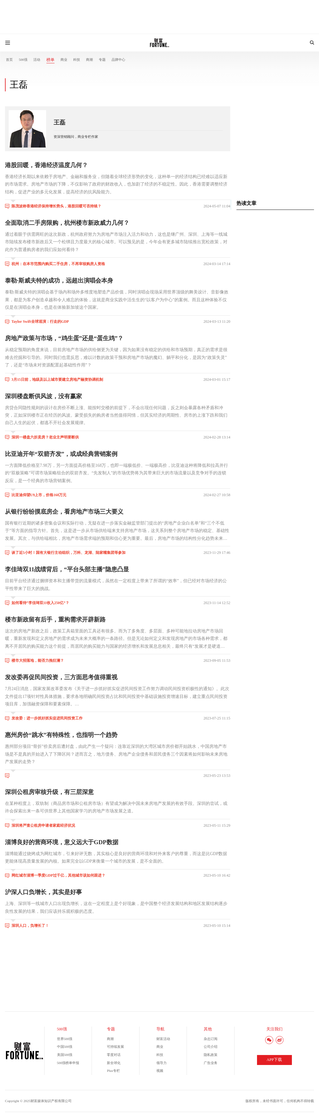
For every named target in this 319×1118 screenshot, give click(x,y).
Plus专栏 (113, 1070)
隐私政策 (210, 1055)
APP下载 (274, 1060)
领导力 (161, 1063)
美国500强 (65, 1055)
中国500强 (65, 1046)
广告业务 (210, 1063)
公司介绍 (210, 1046)
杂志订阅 (210, 1039)
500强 (23, 59)
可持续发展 (115, 1046)
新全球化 (114, 1063)
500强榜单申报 (68, 1063)
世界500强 (65, 1039)
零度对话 (114, 1055)
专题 (102, 59)
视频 (159, 1070)
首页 (9, 59)
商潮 (89, 59)
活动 (36, 59)
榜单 (50, 60)
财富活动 (163, 1039)
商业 (63, 59)
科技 (76, 59)
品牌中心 (118, 59)
